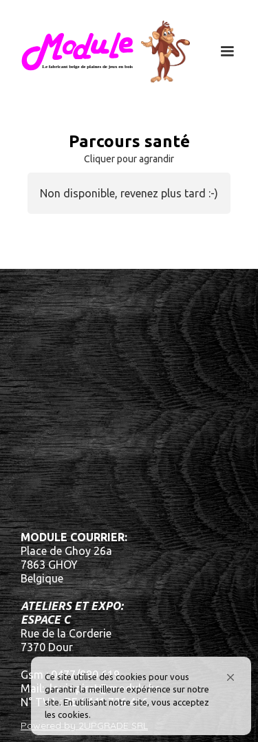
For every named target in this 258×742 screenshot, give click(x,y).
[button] (230, 677)
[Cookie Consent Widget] (141, 696)
